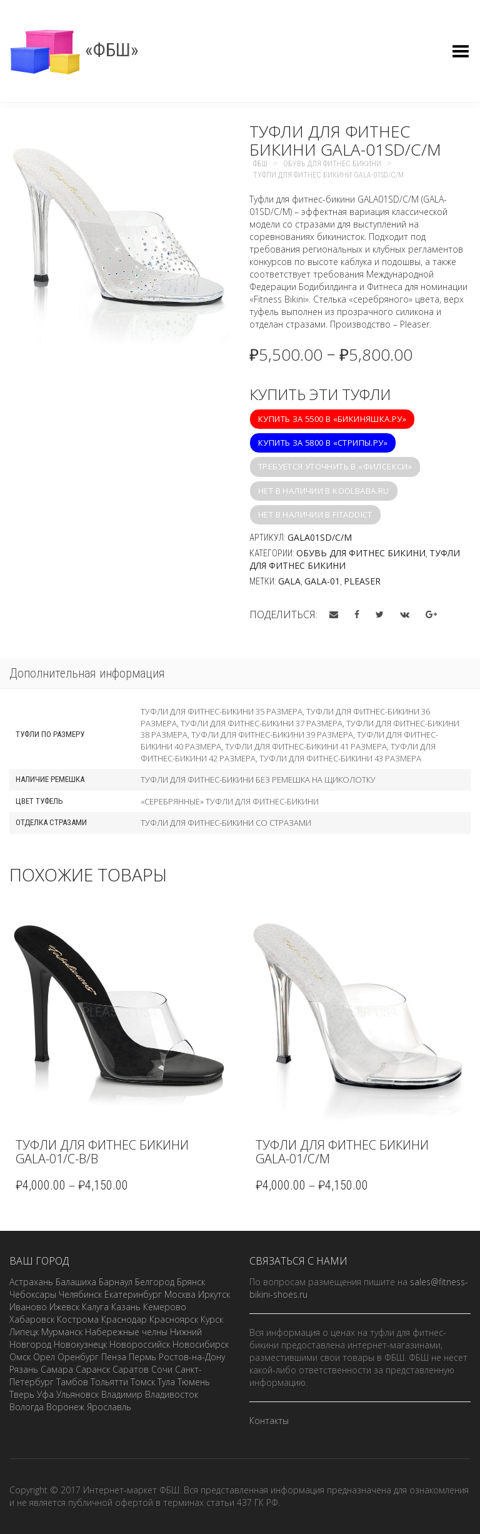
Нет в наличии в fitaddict (315, 514)
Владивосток (171, 1394)
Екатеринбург (133, 1294)
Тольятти (109, 1382)
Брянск (191, 1282)
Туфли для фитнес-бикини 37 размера (261, 723)
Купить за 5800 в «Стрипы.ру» (323, 442)
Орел (44, 1357)
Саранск (93, 1369)
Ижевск (64, 1307)
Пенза (113, 1357)
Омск (20, 1357)
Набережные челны (126, 1332)
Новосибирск (200, 1344)
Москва (180, 1294)
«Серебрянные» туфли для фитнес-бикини (230, 801)
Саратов (130, 1369)
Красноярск (173, 1319)
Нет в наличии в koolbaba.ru (323, 490)
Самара (57, 1369)
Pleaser (362, 581)
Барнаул (115, 1282)
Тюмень (194, 1382)
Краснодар (124, 1319)
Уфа (45, 1394)
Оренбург (78, 1357)
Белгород (154, 1282)
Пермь (142, 1357)
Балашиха (76, 1282)
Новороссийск (139, 1344)
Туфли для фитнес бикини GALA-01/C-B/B (102, 1151)
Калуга (95, 1307)
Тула (166, 1382)
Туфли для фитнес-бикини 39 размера (272, 734)
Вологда (26, 1407)
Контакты (269, 1420)
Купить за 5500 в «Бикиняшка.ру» (332, 418)
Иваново (28, 1307)
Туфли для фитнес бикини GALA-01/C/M (342, 1151)
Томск (143, 1382)
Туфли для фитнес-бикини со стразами (226, 822)
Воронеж (65, 1407)
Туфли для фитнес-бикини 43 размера (340, 758)
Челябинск (80, 1294)
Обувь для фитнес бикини (361, 553)
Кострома (78, 1319)
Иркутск (214, 1294)
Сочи (161, 1369)
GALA (289, 581)
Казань (126, 1307)
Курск (212, 1319)
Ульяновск (77, 1394)
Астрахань (31, 1282)
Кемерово (164, 1307)
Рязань (23, 1369)
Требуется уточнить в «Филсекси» (335, 466)
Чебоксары (32, 1294)
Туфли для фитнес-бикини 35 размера (221, 711)
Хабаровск (31, 1319)
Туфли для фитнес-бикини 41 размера (306, 746)
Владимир (121, 1394)
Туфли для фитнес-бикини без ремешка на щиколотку (258, 779)
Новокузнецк (80, 1344)
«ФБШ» (74, 50)
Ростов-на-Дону (192, 1357)
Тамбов (72, 1382)
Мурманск (61, 1332)
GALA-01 (322, 581)
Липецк (24, 1332)
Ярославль (109, 1407)
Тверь (21, 1394)
